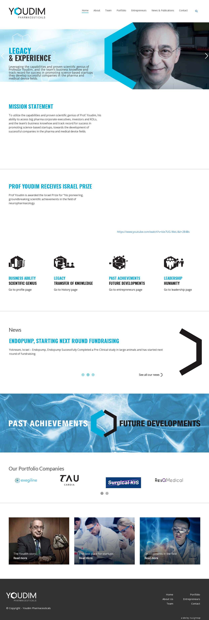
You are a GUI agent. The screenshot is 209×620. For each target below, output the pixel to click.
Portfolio (121, 10)
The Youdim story (24, 554)
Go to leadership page (178, 289)
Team (108, 10)
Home (85, 10)
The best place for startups (96, 554)
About (97, 10)
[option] (88, 354)
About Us (167, 599)
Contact (183, 10)
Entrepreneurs (139, 10)
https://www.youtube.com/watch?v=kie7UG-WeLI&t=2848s (153, 232)
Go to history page (65, 289)
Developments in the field (160, 554)
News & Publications (163, 10)
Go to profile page (20, 289)
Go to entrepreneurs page (125, 289)
